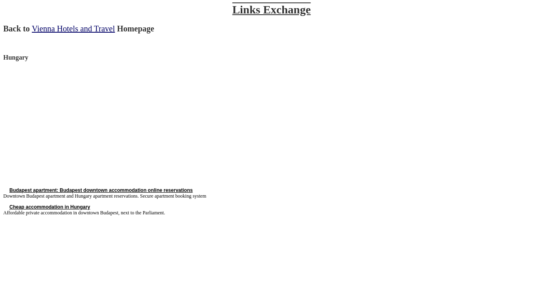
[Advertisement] (71, 124)
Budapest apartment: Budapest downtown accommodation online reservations (101, 190)
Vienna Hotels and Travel (73, 28)
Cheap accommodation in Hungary (49, 207)
